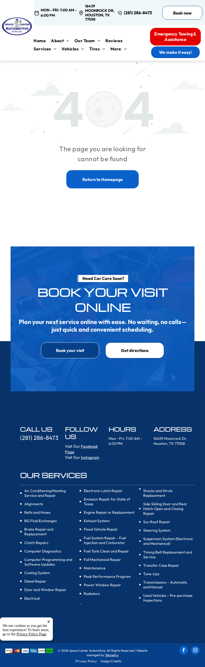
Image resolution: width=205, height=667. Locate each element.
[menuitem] (42, 41)
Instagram (90, 457)
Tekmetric (112, 655)
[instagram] (195, 651)
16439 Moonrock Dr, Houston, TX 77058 (99, 13)
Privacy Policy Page (31, 650)
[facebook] (183, 651)
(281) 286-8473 (138, 12)
